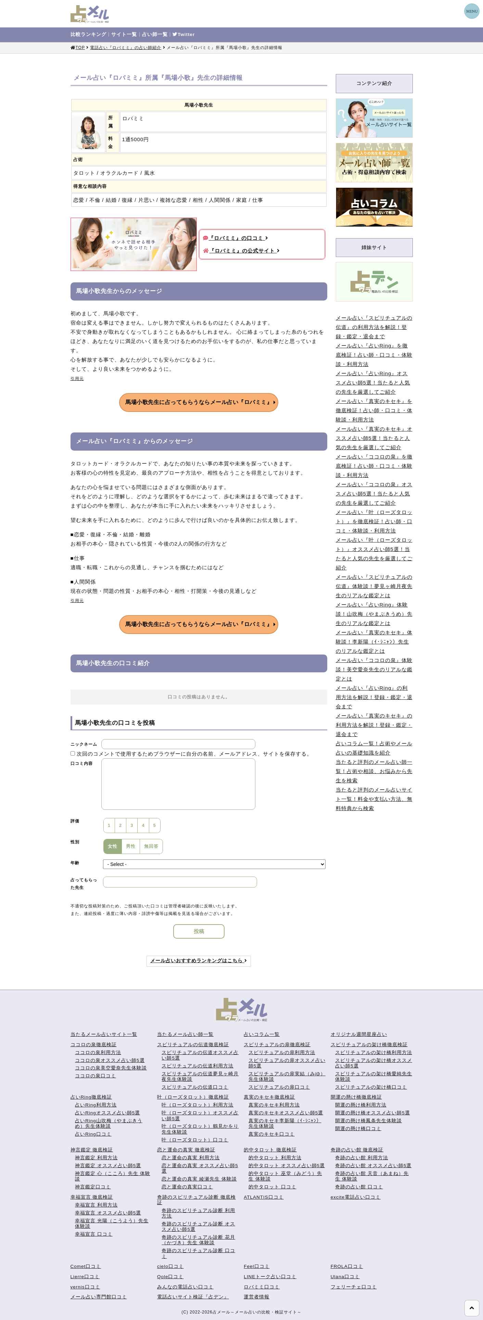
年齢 (75, 862)
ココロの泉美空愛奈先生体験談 (111, 1068)
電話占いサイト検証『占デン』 (193, 1296)
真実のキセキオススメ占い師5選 (286, 1112)
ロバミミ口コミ (262, 1287)
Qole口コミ (170, 1276)
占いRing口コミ (93, 1134)
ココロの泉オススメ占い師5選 (110, 1060)
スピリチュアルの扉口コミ (279, 1087)
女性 (112, 846)
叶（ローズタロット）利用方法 (197, 1105)
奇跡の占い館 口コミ (359, 1186)
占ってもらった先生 (84, 884)
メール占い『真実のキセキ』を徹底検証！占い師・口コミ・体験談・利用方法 (374, 410)
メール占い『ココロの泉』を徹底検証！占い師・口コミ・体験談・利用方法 (374, 466)
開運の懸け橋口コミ (358, 1128)
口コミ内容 (82, 763)
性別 (75, 842)
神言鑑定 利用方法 (96, 1157)
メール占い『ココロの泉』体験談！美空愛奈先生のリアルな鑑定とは (374, 669)
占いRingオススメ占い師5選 (107, 1112)
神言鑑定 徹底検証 (92, 1149)
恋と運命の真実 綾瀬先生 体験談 (199, 1179)
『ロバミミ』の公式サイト (241, 251)
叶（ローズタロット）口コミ (195, 1139)
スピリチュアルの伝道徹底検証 (193, 1044)
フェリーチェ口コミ (354, 1287)
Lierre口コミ (85, 1276)
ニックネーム (84, 744)
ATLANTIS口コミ (264, 1197)
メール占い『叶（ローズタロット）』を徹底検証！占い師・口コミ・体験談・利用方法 (374, 521)
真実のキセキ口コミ (272, 1134)
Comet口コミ (86, 1266)
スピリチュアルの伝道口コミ (195, 1087)
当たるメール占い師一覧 (185, 1034)
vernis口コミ (85, 1287)
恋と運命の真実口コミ (187, 1186)
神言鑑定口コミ (93, 1186)
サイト (124, 34)
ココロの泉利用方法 (98, 1052)
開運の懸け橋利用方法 (360, 1105)
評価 (75, 821)
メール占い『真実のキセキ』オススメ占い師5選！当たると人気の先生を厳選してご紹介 (374, 438)
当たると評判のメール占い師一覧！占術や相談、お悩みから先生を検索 (374, 771)
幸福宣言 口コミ (94, 1234)
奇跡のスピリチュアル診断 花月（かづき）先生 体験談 (198, 1240)
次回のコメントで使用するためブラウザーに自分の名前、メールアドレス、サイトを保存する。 (194, 754)
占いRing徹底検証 (91, 1097)
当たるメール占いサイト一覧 (104, 1034)
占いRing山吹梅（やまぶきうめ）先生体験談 (108, 1123)
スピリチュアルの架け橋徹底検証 (369, 1044)
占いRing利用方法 (96, 1105)
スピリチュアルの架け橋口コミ (371, 1087)
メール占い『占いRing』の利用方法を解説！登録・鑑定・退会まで (374, 697)
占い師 (155, 34)
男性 (131, 846)
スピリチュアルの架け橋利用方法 (373, 1052)
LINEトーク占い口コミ (270, 1276)
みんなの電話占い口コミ (185, 1287)
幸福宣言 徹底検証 (92, 1197)
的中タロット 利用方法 (275, 1157)
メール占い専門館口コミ (99, 1296)
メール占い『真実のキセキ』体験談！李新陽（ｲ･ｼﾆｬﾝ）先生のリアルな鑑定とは (374, 642)
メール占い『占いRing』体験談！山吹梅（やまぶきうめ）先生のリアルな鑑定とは (374, 614)
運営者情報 (256, 1296)
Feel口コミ (256, 1266)
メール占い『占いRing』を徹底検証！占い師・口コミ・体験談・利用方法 (374, 355)
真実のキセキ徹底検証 (269, 1097)
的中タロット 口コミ (272, 1186)
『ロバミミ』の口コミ (235, 238)
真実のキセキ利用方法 (274, 1105)
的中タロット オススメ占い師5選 (287, 1165)
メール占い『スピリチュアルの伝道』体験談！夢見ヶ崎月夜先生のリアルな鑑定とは (374, 586)
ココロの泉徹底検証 (94, 1044)
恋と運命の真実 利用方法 (191, 1157)
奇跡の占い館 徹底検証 (357, 1149)
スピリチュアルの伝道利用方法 (197, 1065)
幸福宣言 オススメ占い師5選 (108, 1212)
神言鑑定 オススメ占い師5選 (108, 1165)
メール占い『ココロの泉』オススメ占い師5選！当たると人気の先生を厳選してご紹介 (374, 493)
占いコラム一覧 (262, 1034)
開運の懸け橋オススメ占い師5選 (372, 1112)
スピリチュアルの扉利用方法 (282, 1052)
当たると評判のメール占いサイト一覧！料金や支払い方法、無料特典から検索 (374, 799)
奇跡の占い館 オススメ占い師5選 (373, 1165)
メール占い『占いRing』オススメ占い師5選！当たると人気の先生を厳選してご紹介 (373, 382)
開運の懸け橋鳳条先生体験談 (368, 1120)
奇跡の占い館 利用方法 (361, 1157)
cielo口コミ (170, 1266)
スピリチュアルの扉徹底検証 (277, 1044)
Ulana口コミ (345, 1276)
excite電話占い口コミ (356, 1197)
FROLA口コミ (347, 1266)
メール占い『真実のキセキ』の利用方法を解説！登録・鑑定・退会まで (374, 725)
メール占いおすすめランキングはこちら (198, 960)
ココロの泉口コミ (95, 1075)
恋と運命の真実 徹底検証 (186, 1149)
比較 (88, 34)
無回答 (151, 846)
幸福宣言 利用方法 (96, 1205)
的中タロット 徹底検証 (270, 1149)
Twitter (184, 34)
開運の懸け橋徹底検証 (356, 1097)
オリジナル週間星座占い (359, 1034)
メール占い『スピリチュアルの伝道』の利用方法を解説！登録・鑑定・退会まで (374, 327)
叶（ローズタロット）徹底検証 (193, 1097)
